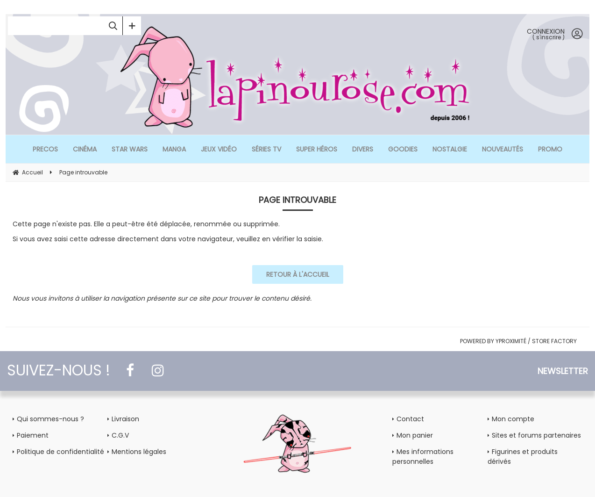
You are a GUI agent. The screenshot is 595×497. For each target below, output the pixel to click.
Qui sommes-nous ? (50, 419)
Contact (410, 419)
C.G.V (120, 435)
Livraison (125, 419)
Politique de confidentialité (60, 451)
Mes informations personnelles (422, 456)
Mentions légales (139, 451)
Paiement (33, 435)
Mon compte (513, 419)
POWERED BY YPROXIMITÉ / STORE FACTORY (518, 341)
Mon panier (415, 435)
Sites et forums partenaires (536, 435)
